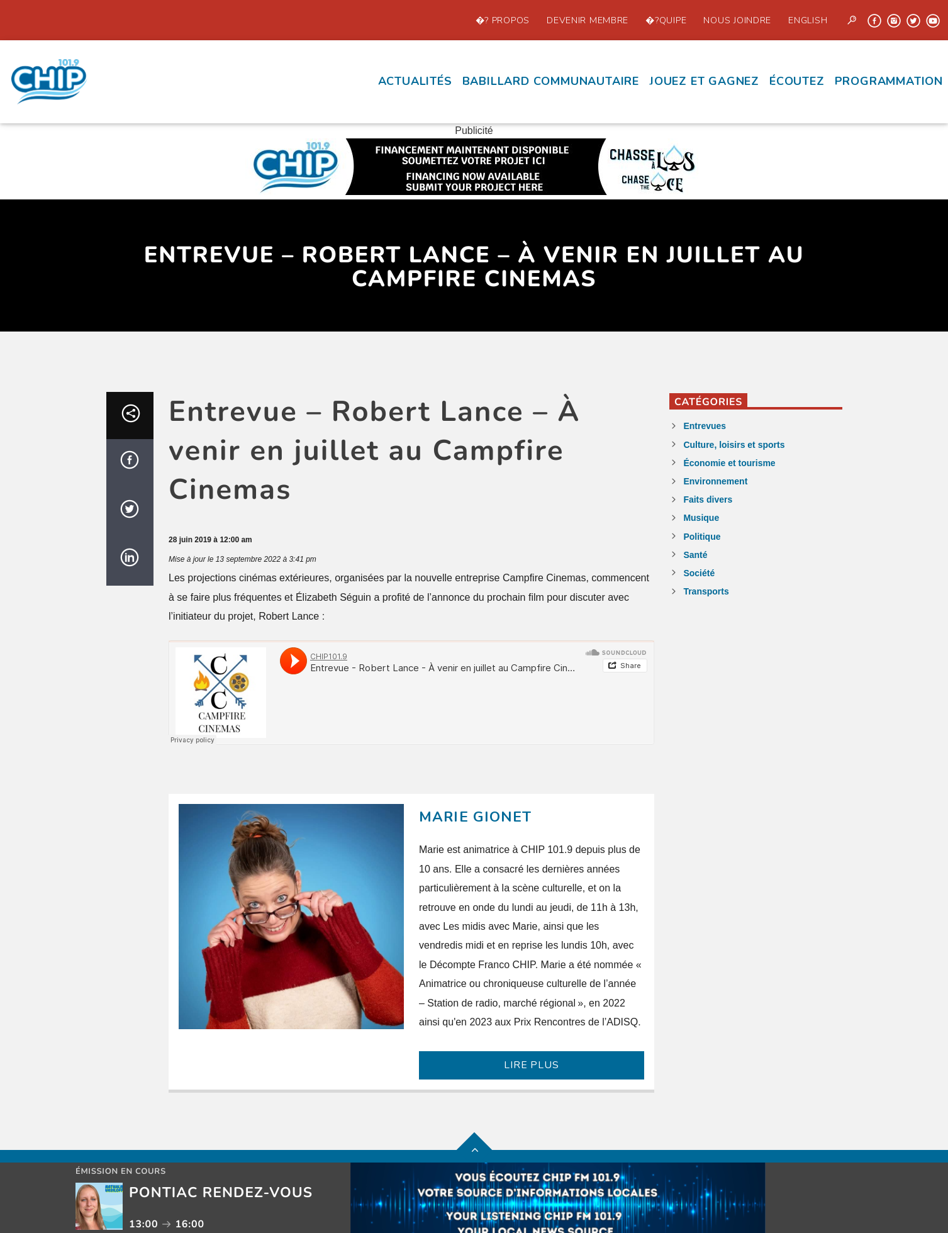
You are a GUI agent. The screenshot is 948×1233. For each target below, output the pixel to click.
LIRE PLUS (531, 1065)
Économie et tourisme (729, 463)
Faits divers (707, 499)
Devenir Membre (587, 20)
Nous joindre (737, 20)
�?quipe (665, 20)
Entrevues (704, 426)
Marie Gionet (475, 817)
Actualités (415, 81)
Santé (695, 555)
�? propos (503, 20)
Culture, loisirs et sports (733, 445)
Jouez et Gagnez (704, 81)
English (807, 20)
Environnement (715, 481)
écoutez (797, 81)
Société (699, 573)
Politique (701, 537)
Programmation (889, 81)
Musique (701, 518)
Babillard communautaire (550, 81)
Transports (705, 591)
